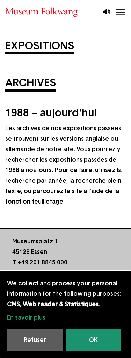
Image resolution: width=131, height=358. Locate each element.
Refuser (35, 340)
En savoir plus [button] (26, 317)
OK (93, 340)
